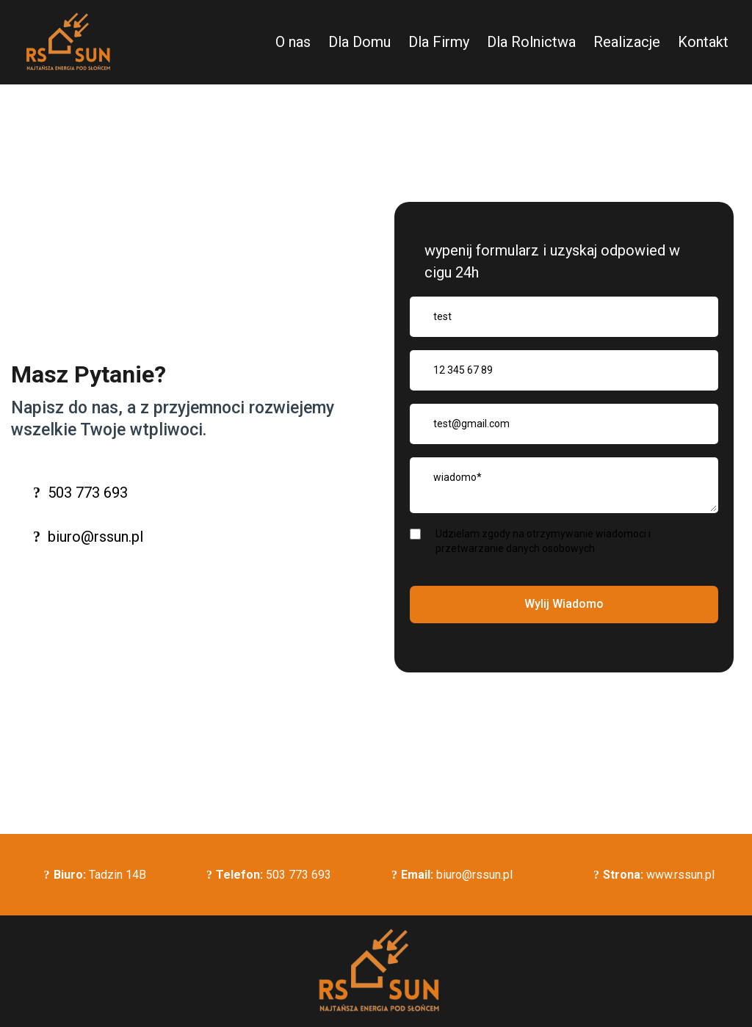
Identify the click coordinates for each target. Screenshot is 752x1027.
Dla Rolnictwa (531, 42)
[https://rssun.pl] (66, 42)
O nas (293, 42)
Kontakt (703, 42)
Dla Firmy (438, 42)
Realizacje (626, 42)
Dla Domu (359, 42)
